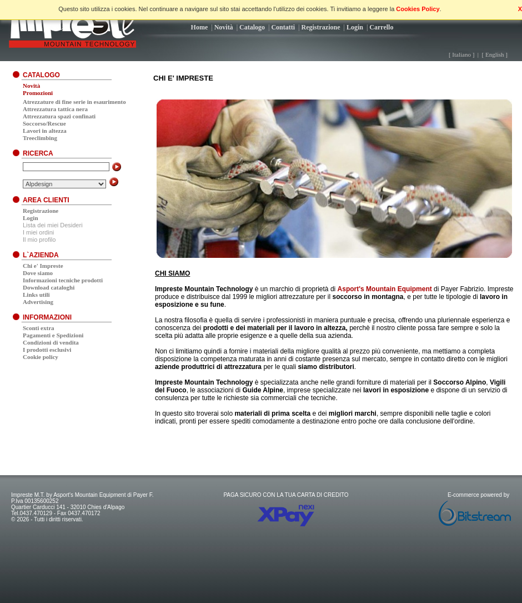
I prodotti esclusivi (47, 349)
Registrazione (321, 27)
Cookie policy (40, 356)
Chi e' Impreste (43, 265)
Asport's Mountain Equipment (385, 289)
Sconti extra (38, 328)
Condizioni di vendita (51, 342)
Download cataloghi (48, 287)
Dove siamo (38, 273)
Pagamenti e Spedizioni (53, 335)
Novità (223, 27)
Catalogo (252, 27)
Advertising (38, 301)
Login (355, 27)
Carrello (381, 27)
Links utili (36, 294)
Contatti (283, 27)
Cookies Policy (417, 9)
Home (199, 27)
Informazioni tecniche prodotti (63, 280)
